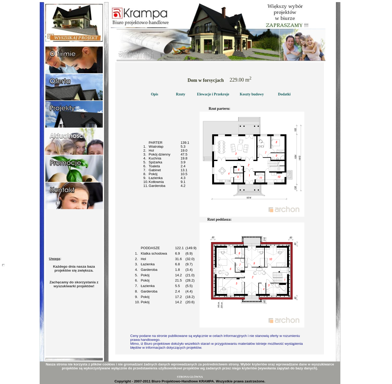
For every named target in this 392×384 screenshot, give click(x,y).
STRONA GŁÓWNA (190, 376)
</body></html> (3, 265)
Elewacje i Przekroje (213, 94)
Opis (154, 94)
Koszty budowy (252, 94)
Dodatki (284, 94)
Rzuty (180, 94)
